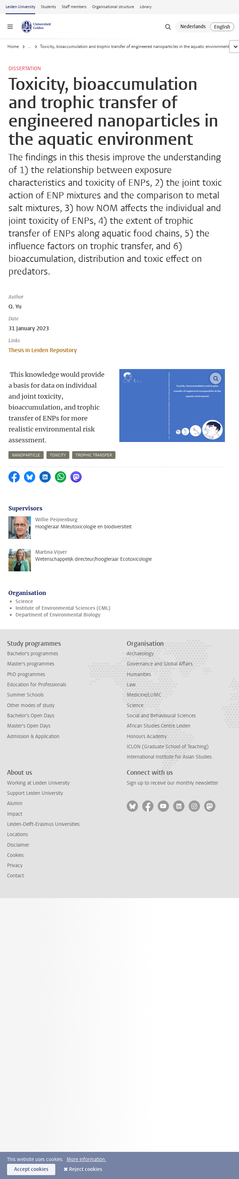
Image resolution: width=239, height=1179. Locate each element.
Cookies (15, 855)
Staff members (74, 7)
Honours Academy (147, 736)
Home (13, 46)
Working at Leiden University (38, 783)
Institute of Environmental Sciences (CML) (63, 608)
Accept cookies (31, 1169)
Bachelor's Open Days (30, 715)
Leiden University (20, 7)
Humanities (139, 674)
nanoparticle (26, 455)
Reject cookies (85, 1169)
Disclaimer (18, 845)
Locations (17, 834)
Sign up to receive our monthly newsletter (172, 783)
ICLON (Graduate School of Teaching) (168, 746)
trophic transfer (94, 455)
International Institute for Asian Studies (169, 757)
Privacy (15, 865)
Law (131, 684)
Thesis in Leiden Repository (42, 350)
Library (145, 7)
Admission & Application (33, 736)
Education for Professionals (36, 684)
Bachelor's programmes (32, 653)
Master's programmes (30, 664)
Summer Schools (25, 695)
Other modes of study (31, 705)
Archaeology (140, 653)
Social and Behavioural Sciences (161, 715)
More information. (86, 1159)
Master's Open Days (28, 726)
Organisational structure (113, 7)
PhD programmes (26, 674)
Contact (15, 875)
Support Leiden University (35, 793)
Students (48, 7)
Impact (14, 814)
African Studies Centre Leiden (158, 726)
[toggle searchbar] (168, 27)
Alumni (14, 803)
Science (24, 601)
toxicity (58, 455)
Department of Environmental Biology (57, 615)
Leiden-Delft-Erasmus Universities (43, 824)
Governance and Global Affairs (160, 664)
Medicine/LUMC (144, 695)
